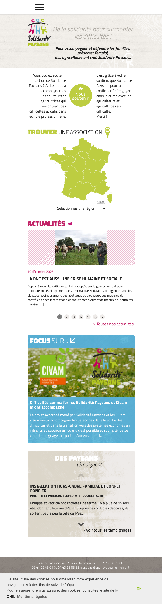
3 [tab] (74, 316)
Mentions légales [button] (32, 597)
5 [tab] (88, 316)
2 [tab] (66, 316)
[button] (39, 6)
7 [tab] (102, 316)
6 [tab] (95, 316)
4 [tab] (81, 316)
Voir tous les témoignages (108, 530)
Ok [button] (139, 588)
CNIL (11, 597)
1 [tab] (60, 316)
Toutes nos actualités (115, 324)
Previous (81, 475)
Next (81, 524)
